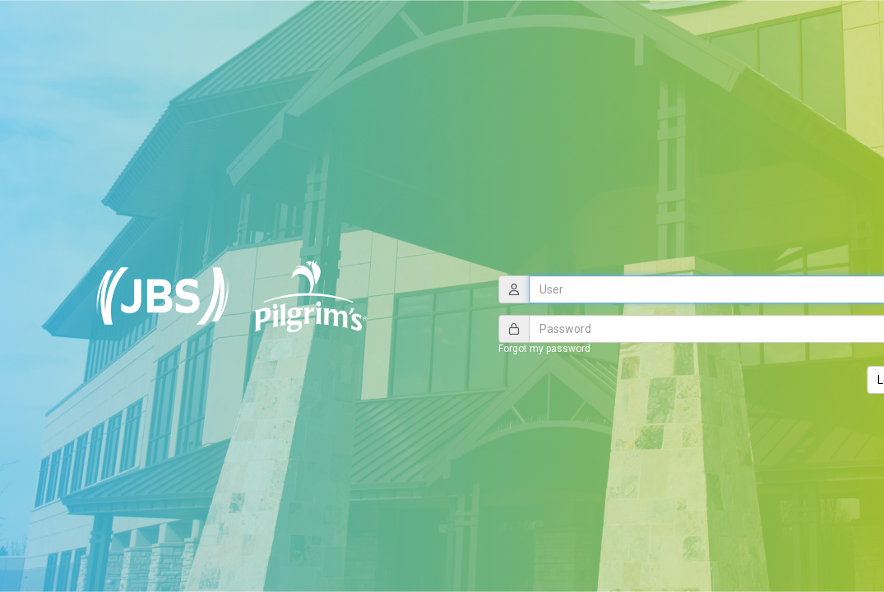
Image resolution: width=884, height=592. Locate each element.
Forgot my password (544, 348)
